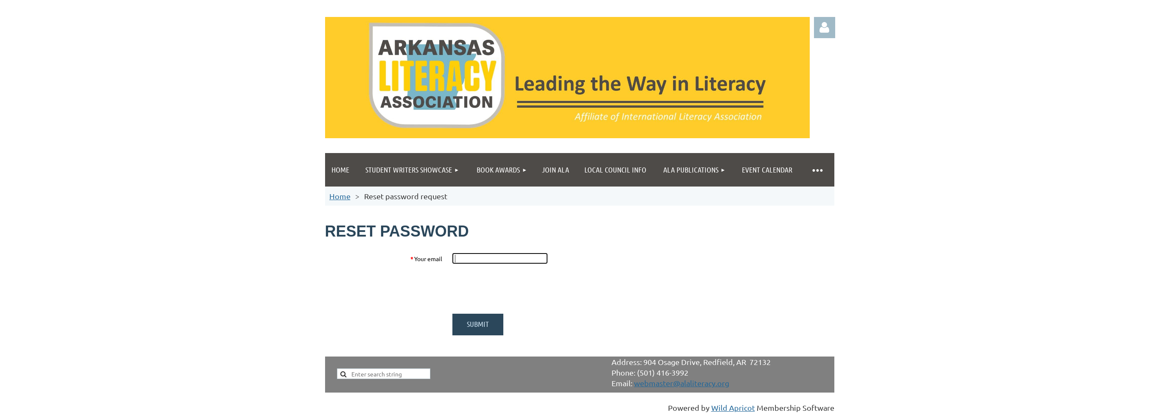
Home (340, 196)
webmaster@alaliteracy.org (681, 383)
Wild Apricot (733, 407)
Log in (824, 27)
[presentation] (516, 288)
